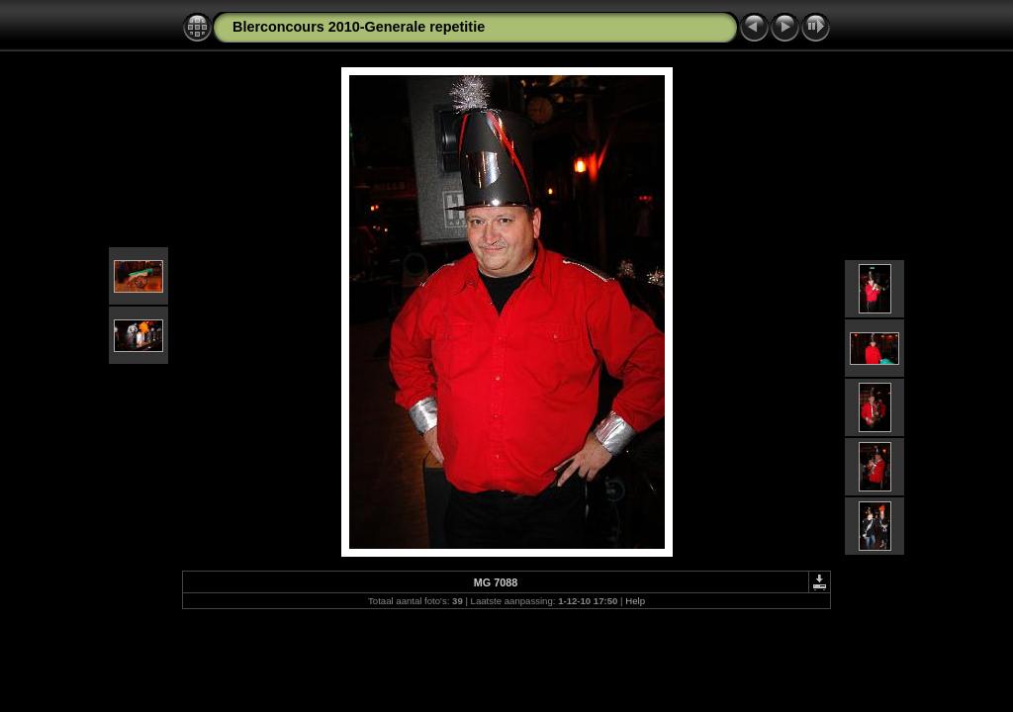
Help (635, 600)
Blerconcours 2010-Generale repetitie (358, 27)
